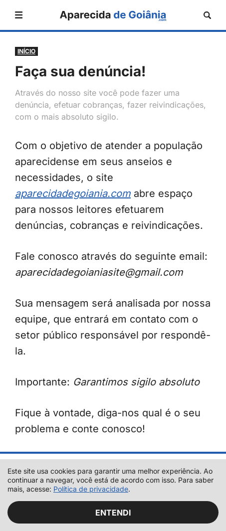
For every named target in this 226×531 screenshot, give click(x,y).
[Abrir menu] (18, 14)
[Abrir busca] (207, 15)
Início (26, 51)
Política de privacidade (90, 489)
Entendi (113, 513)
